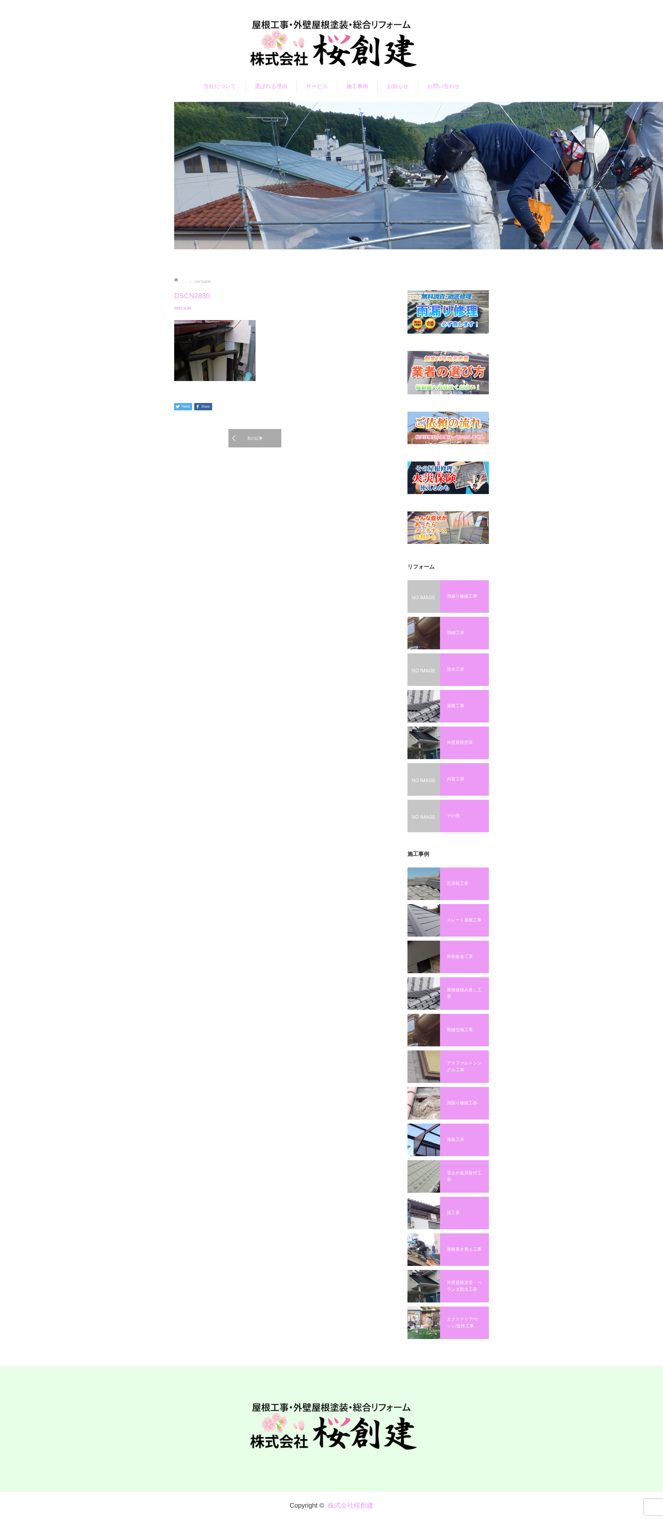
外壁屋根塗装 (460, 742)
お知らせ (398, 86)
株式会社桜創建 (350, 1505)
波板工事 (455, 1139)
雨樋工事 (455, 632)
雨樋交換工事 (460, 1029)
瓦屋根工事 (457, 883)
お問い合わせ (443, 86)
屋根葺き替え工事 (464, 1249)
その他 (453, 815)
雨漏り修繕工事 (462, 596)
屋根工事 (455, 706)
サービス (317, 86)
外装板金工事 (460, 956)
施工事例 (357, 86)
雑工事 (453, 1212)
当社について (219, 86)
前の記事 (255, 438)
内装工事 (455, 779)
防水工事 (455, 669)
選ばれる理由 (271, 86)
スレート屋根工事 (464, 920)
